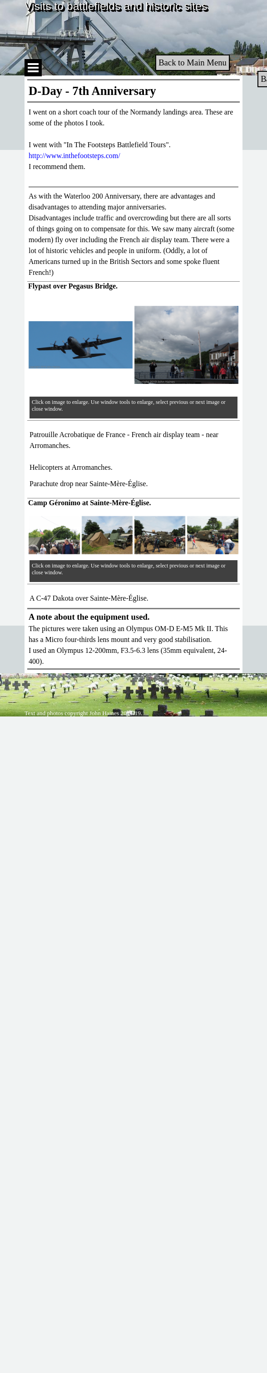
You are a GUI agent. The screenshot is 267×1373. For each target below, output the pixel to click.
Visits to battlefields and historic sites (116, 6)
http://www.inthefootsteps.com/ (74, 155)
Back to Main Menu (192, 62)
